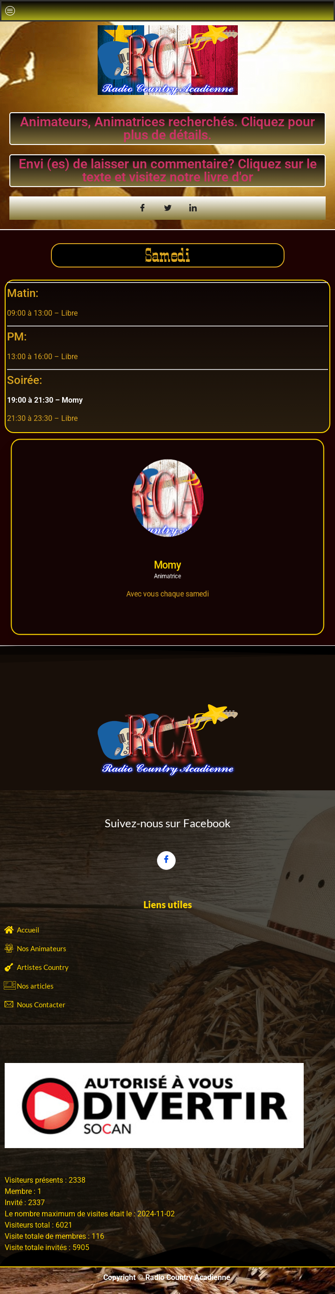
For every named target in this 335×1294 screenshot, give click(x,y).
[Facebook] (166, 860)
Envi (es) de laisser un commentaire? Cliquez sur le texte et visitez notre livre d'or (168, 170)
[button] (10, 10)
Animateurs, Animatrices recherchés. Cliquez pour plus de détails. (167, 128)
